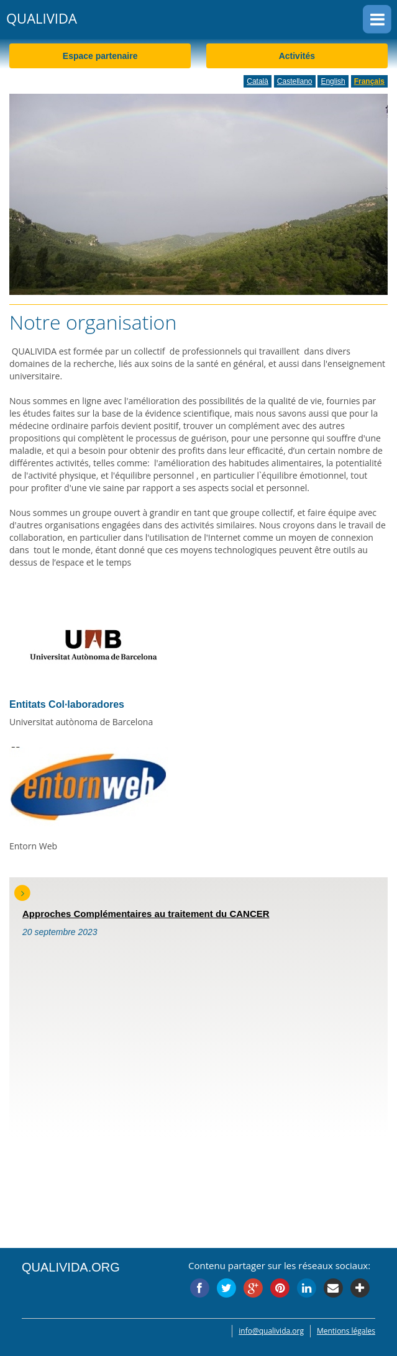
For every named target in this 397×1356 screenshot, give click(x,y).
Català (257, 81)
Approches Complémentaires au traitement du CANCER (146, 913)
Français (369, 81)
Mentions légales (346, 1331)
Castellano (295, 81)
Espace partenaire (100, 56)
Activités (297, 56)
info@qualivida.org (271, 1331)
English (333, 81)
